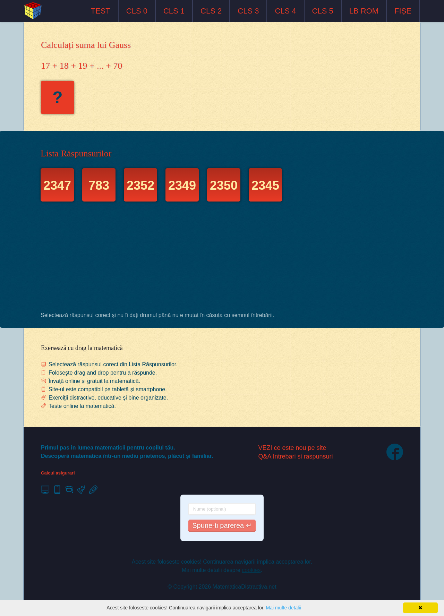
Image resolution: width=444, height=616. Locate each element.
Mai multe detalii (283, 607)
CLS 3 (248, 11)
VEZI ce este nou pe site (292, 447)
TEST (100, 11)
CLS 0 (136, 11)
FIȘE (402, 11)
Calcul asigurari (58, 473)
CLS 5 (322, 11)
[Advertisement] (222, 258)
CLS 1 (174, 11)
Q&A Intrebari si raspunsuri (295, 456)
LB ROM (363, 11)
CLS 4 (285, 11)
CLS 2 (211, 11)
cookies (251, 570)
